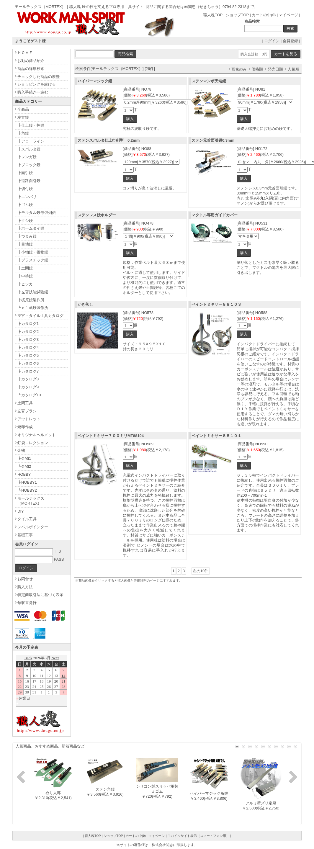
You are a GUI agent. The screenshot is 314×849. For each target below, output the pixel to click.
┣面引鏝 (25, 173)
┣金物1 (24, 458)
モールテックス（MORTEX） (30, 501)
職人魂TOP (213, 15)
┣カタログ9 (28, 387)
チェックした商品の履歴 (38, 76)
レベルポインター (32, 527)
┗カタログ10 (29, 395)
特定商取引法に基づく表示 (40, 595)
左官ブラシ (27, 411)
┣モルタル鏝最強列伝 (36, 212)
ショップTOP (237, 15)
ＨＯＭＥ (25, 52)
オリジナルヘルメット (36, 435)
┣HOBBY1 (27, 482)
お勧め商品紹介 (30, 60)
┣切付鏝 (25, 189)
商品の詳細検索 (30, 68)
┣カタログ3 (28, 339)
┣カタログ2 (28, 331)
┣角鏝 (23, 133)
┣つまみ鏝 (27, 236)
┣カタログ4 (28, 347)
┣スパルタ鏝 (28, 149)
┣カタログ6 (28, 363)
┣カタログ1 (28, 323)
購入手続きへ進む (32, 92)
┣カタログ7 (28, 371)
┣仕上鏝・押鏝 (30, 125)
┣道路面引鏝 (28, 181)
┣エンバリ (27, 196)
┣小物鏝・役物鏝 (32, 252)
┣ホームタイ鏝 (30, 228)
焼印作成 (25, 427)
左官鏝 (23, 117)
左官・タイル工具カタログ (40, 315)
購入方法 (25, 587)
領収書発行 (27, 603)
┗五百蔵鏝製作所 (32, 307)
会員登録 (290, 41)
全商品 (23, 109)
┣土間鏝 (25, 268)
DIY (20, 511)
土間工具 (25, 403)
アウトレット (28, 419)
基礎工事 (25, 535)
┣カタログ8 (28, 379)
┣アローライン (30, 141)
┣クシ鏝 (25, 220)
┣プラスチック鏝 (32, 260)
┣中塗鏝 (25, 276)
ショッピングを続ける (36, 84)
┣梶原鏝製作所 (30, 300)
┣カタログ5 (28, 355)
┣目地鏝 (25, 244)
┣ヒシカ (25, 284)
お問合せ (25, 579)
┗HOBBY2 (27, 490)
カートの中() (264, 15)
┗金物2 (24, 466)
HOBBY (24, 474)
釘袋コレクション (32, 443)
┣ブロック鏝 (28, 165)
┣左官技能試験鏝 (32, 292)
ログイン (271, 41)
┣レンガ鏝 (27, 157)
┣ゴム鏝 (25, 204)
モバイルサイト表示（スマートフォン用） (198, 835)
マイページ (288, 15)
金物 (21, 450)
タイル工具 (27, 519)
